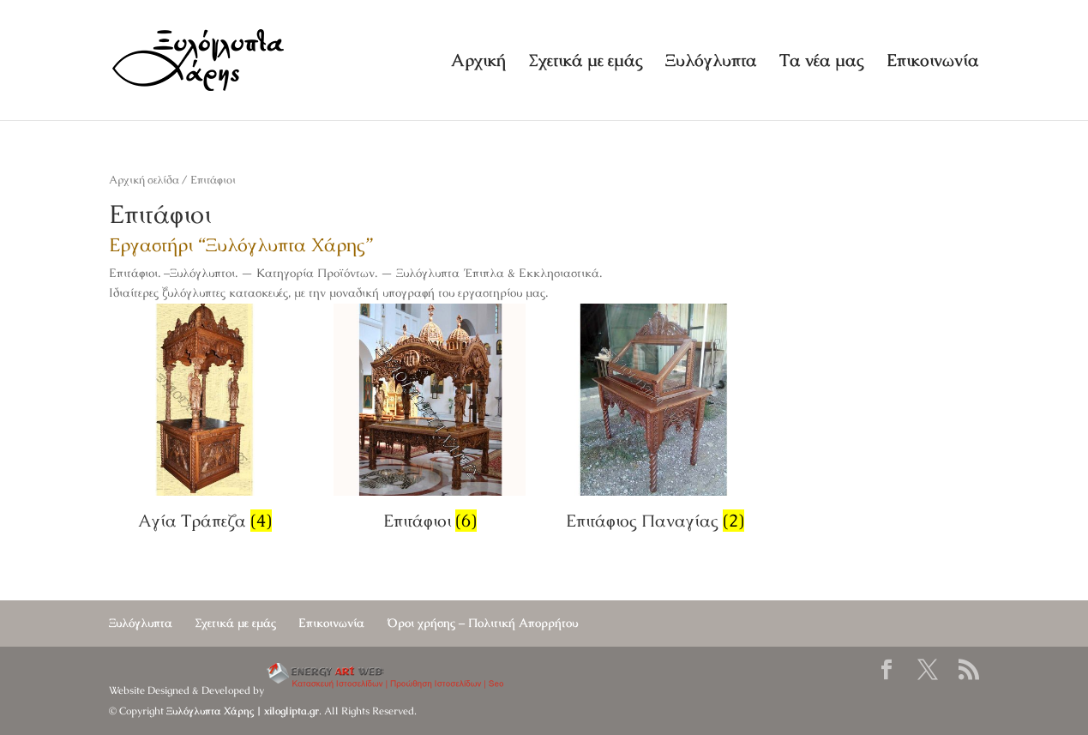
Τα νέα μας (821, 62)
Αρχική (478, 62)
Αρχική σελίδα (144, 179)
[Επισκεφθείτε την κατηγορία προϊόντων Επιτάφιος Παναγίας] (655, 421)
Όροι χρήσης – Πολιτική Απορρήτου (482, 622)
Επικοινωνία (933, 62)
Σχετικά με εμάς (585, 62)
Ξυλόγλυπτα (711, 62)
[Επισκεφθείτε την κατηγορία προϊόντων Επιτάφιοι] (430, 421)
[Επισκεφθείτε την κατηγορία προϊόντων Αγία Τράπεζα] (205, 421)
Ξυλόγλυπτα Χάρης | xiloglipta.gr (242, 711)
